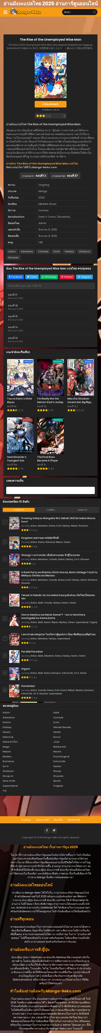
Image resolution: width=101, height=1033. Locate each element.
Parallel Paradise (32, 651)
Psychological (61, 756)
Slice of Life (9, 781)
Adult (40, 603)
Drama (52, 526)
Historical (50, 542)
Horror (64, 690)
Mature (74, 526)
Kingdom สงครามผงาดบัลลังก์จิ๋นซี (40, 538)
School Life (67, 673)
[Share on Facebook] (15, 277)
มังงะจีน (58, 820)
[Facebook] (47, 830)
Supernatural (82, 622)
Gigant (25, 669)
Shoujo (57, 771)
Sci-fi (76, 559)
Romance (83, 526)
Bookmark (74, 820)
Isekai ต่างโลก (10, 741)
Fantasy (69, 251)
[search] (94, 12)
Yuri (5, 790)
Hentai (57, 732)
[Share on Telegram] (84, 277)
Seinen (67, 542)
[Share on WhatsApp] (49, 277)
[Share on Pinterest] (67, 277)
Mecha (57, 751)
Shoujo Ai (8, 776)
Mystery (63, 622)
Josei (56, 741)
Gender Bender (62, 727)
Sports (57, 781)
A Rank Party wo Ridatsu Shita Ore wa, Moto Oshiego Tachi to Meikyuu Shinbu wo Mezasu (59, 574)
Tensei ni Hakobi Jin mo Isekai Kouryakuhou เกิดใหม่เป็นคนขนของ (58, 597)
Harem (83, 580)
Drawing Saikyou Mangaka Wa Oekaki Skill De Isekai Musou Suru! (58, 520)
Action (12, 251)
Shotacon (84, 251)
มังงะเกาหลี (42, 820)
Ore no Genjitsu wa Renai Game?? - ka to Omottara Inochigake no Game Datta (53, 616)
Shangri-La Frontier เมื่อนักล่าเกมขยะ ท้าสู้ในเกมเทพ (50, 555)
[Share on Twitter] (32, 277)
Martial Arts (59, 746)
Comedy (43, 251)
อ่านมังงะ (26, 820)
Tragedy (93, 622)
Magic (6, 746)
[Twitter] (54, 830)
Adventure (27, 251)
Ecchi (57, 251)
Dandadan (28, 686)
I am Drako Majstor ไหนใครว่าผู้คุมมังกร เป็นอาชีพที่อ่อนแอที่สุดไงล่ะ (58, 634)
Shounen (13, 257)
